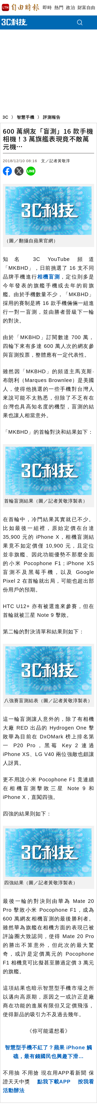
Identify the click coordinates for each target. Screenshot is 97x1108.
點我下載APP (54, 1081)
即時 (47, 7)
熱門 (58, 7)
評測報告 (52, 117)
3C (5, 117)
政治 (70, 7)
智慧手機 (25, 117)
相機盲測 (48, 277)
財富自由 (86, 7)
